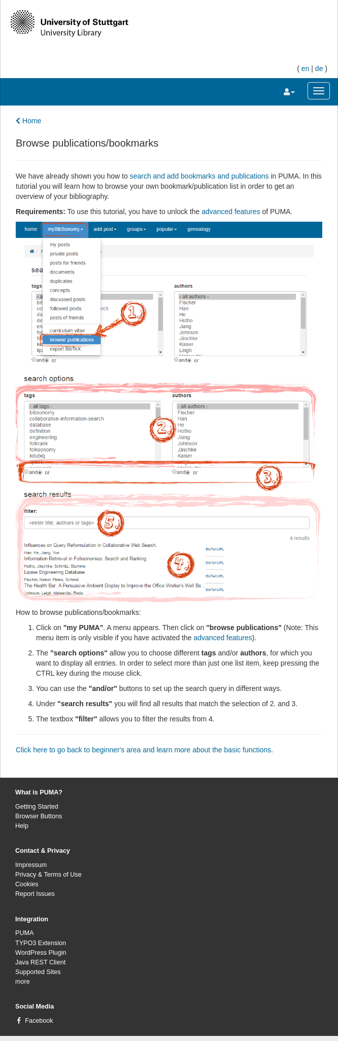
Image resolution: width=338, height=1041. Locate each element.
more (22, 981)
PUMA (24, 932)
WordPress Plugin (40, 952)
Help (21, 825)
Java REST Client (40, 962)
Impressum (31, 865)
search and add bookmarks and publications (199, 176)
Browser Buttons (38, 816)
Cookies (27, 884)
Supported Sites (38, 972)
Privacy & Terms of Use (48, 874)
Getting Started (36, 806)
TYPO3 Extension (40, 943)
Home (28, 121)
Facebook (39, 1020)
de (319, 68)
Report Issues (35, 893)
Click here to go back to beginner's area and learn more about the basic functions (143, 750)
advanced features (231, 211)
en (305, 68)
